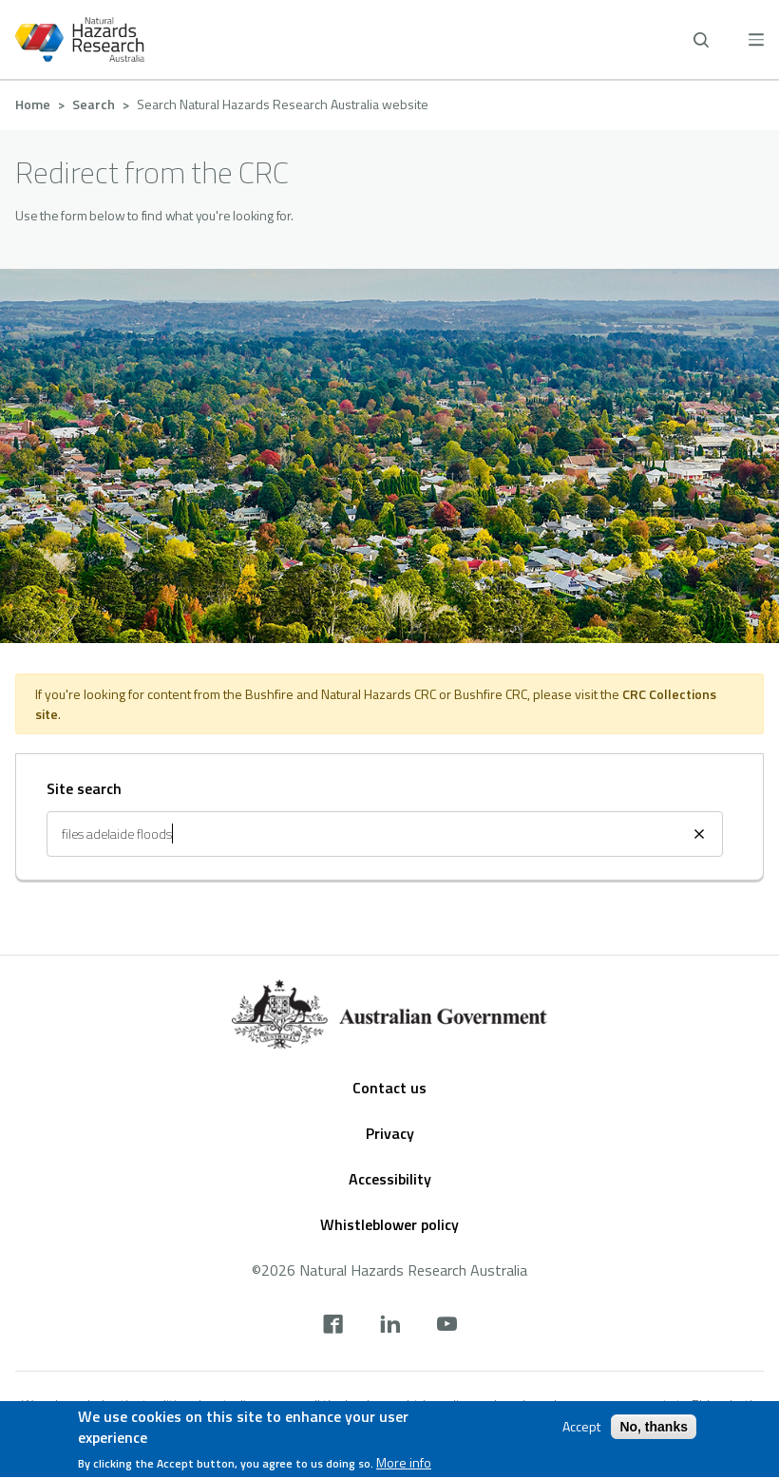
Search (93, 104)
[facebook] (333, 1326)
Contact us (389, 1087)
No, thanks (653, 1428)
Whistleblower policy (389, 1224)
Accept (581, 1428)
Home (32, 104)
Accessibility (390, 1178)
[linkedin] (390, 1326)
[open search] (701, 39)
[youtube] (447, 1326)
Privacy (390, 1133)
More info (403, 1465)
